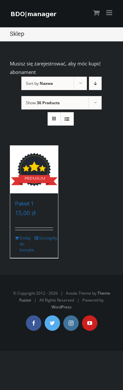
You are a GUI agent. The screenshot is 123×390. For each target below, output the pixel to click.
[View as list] (67, 118)
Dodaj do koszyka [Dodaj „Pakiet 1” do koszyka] (27, 244)
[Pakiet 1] (34, 170)
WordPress (61, 307)
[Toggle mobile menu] (109, 12)
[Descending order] (95, 83)
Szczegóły (46, 238)
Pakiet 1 (24, 204)
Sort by (39, 83)
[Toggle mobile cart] (96, 12)
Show (43, 103)
